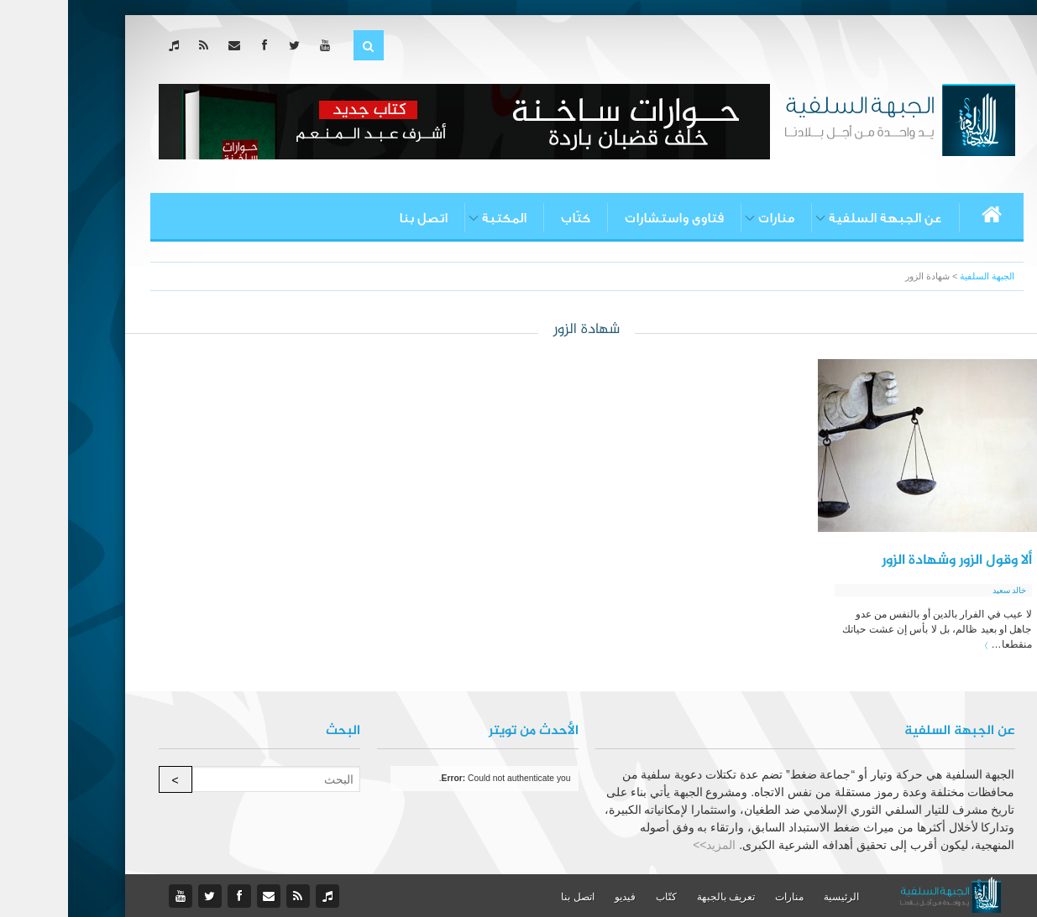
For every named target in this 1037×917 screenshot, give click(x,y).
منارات (708, 218)
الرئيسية (773, 897)
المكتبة (436, 218)
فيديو (557, 897)
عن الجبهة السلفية (817, 218)
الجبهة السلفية (919, 276)
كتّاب (507, 218)
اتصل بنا (355, 218)
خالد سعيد (941, 590)
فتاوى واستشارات (606, 218)
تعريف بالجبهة (658, 897)
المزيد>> (646, 845)
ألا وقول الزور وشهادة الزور (889, 560)
